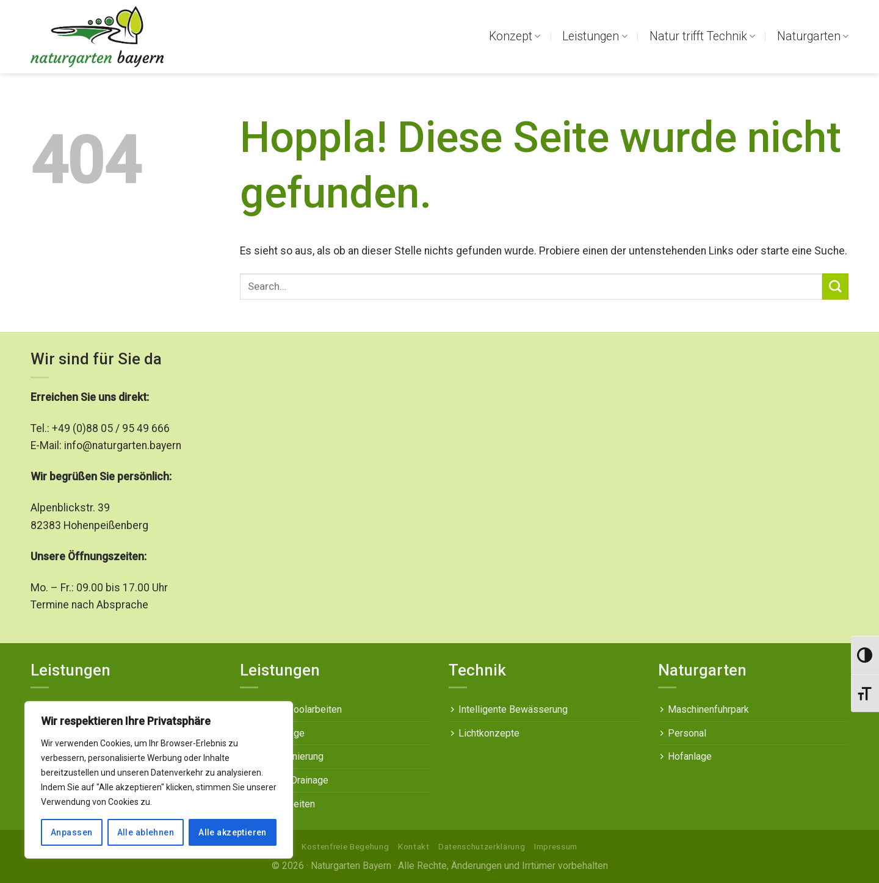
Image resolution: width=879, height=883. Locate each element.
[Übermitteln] (835, 286)
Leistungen (594, 36)
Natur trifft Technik (702, 36)
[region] (158, 780)
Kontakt (414, 846)
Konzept (514, 36)
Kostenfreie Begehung (345, 846)
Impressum (555, 846)
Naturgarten (812, 36)
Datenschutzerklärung (481, 846)
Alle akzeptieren (232, 832)
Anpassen (71, 832)
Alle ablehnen (145, 832)
